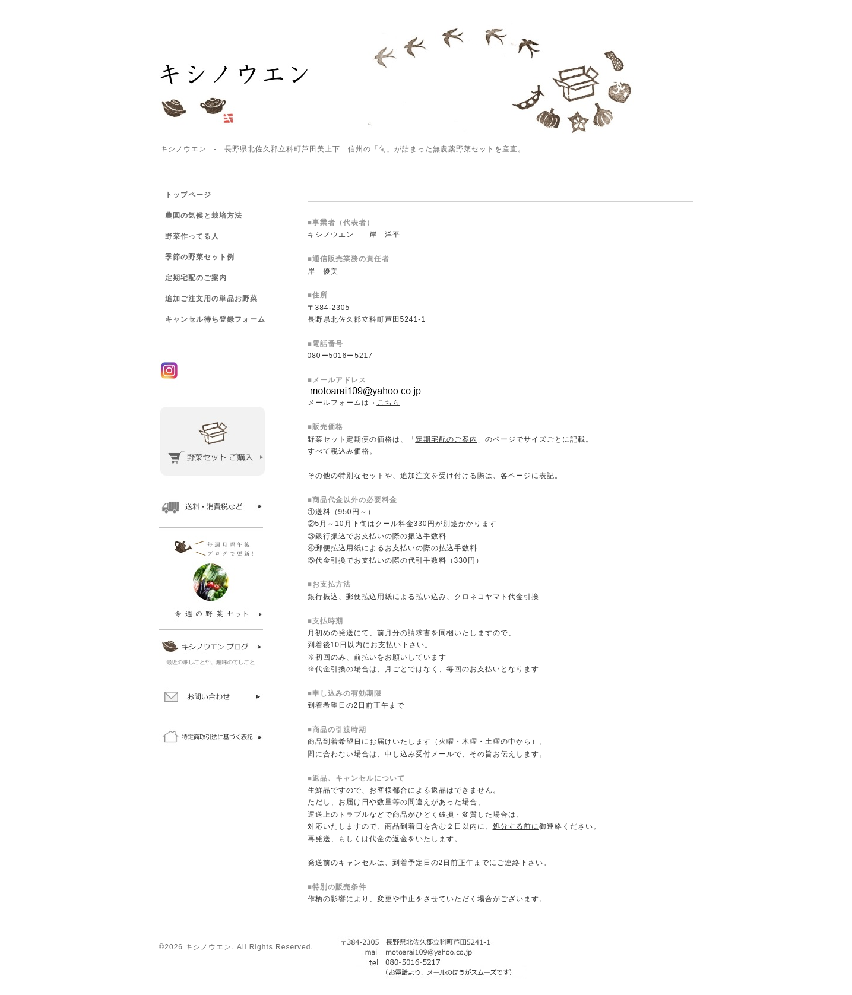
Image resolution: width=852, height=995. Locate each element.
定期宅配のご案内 (196, 278)
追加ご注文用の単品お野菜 (211, 298)
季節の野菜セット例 (200, 257)
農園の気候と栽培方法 (203, 215)
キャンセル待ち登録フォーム (215, 319)
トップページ (188, 195)
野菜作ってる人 (192, 236)
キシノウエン (208, 947)
